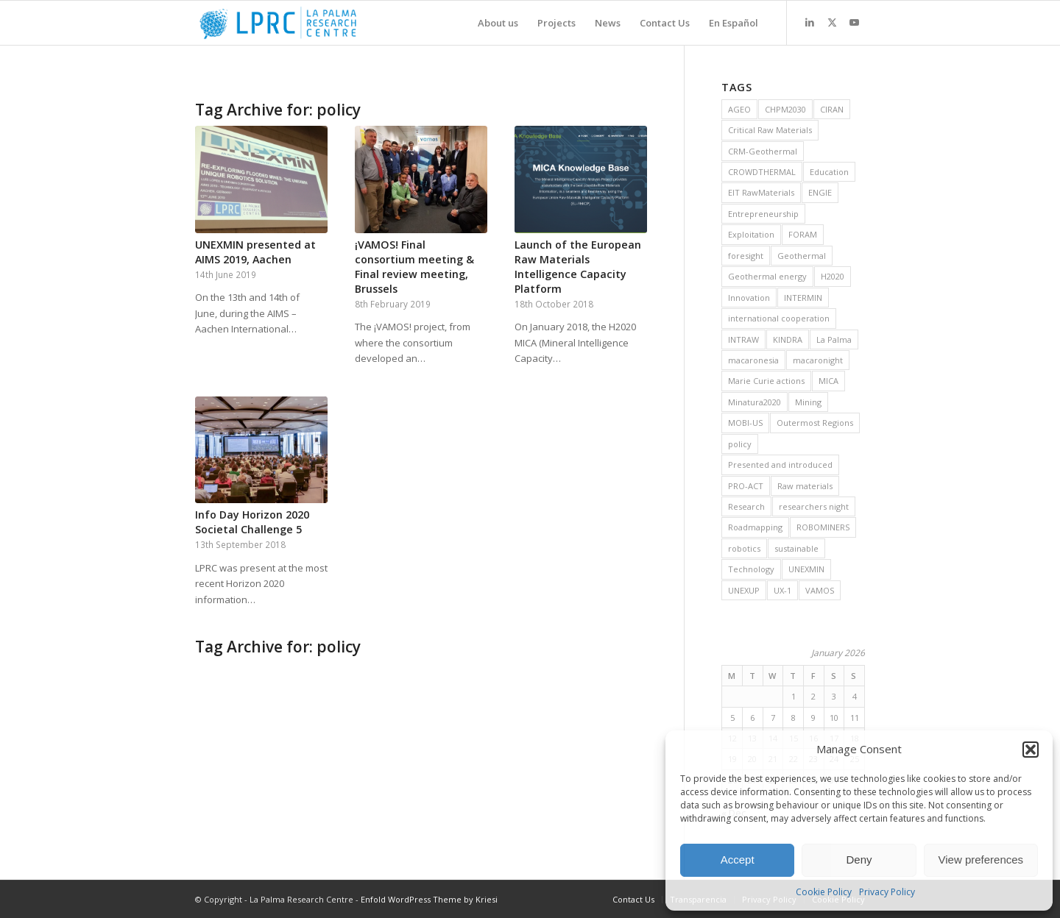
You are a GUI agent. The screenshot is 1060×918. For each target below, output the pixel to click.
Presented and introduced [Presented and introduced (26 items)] (780, 464)
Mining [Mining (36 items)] (808, 402)
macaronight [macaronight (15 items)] (818, 360)
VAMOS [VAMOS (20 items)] (819, 590)
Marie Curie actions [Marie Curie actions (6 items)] (766, 380)
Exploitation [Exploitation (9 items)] (751, 234)
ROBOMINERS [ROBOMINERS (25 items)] (822, 527)
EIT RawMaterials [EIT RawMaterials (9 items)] (761, 192)
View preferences (981, 859)
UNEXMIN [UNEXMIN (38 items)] (806, 568)
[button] (1030, 749)
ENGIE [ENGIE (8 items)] (820, 192)
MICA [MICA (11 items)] (828, 380)
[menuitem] (498, 23)
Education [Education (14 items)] (829, 171)
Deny (859, 859)
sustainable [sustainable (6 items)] (796, 548)
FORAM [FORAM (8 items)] (802, 234)
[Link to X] (832, 22)
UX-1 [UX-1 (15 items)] (782, 590)
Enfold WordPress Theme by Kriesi (429, 899)
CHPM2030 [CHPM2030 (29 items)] (785, 109)
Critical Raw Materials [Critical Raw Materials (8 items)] (770, 129)
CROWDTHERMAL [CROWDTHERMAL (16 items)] (762, 171)
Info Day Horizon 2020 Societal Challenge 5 (252, 522)
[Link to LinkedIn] (810, 22)
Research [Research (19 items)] (746, 506)
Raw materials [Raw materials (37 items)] (805, 485)
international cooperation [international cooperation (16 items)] (779, 318)
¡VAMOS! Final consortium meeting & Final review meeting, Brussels (414, 267)
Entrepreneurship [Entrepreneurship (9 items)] (763, 213)
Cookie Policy (824, 892)
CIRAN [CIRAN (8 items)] (832, 109)
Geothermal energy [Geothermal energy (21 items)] (767, 276)
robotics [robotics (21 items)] (744, 548)
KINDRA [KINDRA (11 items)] (787, 339)
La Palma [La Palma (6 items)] (834, 339)
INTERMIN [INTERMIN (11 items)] (803, 297)
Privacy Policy (887, 892)
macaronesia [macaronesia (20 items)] (753, 360)
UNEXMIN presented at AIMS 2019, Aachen (255, 252)
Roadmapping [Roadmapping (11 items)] (755, 527)
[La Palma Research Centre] (278, 23)
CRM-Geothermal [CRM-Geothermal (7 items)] (762, 151)
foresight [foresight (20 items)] (745, 255)
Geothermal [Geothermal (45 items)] (801, 255)
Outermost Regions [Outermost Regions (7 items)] (815, 422)
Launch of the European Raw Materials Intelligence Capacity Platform (578, 267)
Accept (738, 859)
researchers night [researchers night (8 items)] (814, 506)
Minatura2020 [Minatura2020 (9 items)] (754, 402)
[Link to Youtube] (854, 22)
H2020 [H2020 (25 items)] (832, 276)
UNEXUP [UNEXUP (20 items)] (744, 590)
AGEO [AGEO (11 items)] (739, 109)
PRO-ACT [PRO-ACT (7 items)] (745, 485)
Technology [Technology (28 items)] (751, 568)
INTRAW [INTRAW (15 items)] (743, 339)
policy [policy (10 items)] (740, 443)
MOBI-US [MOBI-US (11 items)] (745, 422)
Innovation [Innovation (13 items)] (749, 297)
